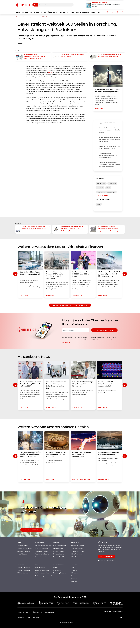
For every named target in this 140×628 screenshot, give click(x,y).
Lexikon (55, 567)
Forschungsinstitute (59, 573)
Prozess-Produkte (58, 551)
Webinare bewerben (24, 570)
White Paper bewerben (78, 554)
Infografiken (57, 570)
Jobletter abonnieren (42, 570)
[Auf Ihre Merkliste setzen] (107, 12)
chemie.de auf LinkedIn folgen (106, 560)
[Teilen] (112, 12)
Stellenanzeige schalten (42, 573)
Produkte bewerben (59, 554)
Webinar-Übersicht (23, 573)
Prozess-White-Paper (77, 551)
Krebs (50, 72)
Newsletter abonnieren (104, 330)
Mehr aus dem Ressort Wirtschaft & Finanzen (70, 305)
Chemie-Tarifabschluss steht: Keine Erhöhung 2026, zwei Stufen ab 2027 (109, 130)
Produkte (74, 570)
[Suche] (71, 5)
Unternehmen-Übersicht (43, 557)
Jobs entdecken (40, 567)
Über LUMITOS (37, 612)
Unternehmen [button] (27, 12)
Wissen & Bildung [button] (82, 12)
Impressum (21, 618)
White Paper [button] (64, 12)
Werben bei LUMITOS (24, 612)
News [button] (18, 12)
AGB (29, 618)
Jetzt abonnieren (106, 556)
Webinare (74, 579)
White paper (75, 573)
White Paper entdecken (78, 545)
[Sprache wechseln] (117, 12)
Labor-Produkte (58, 548)
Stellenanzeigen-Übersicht (43, 576)
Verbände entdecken (41, 551)
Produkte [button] (38, 12)
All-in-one (74, 581)
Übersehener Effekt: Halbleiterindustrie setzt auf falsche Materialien (108, 155)
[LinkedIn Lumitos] (121, 618)
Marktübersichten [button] (51, 12)
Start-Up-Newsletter (24, 551)
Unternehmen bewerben (42, 554)
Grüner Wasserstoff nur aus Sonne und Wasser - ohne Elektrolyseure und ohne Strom (109, 139)
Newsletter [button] (95, 12)
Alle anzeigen (102, 195)
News (72, 567)
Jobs (72, 576)
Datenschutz (37, 618)
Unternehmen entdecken (43, 545)
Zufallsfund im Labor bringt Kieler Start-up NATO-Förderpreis (109, 147)
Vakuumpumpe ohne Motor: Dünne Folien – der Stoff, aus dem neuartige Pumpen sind (109, 165)
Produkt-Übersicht (59, 557)
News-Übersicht (22, 554)
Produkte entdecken (59, 545)
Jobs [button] (72, 12)
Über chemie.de (49, 612)
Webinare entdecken (24, 567)
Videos (55, 576)
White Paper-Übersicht (78, 557)
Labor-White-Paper (77, 548)
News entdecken (23, 545)
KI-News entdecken (32, 530)
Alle (35, 5)
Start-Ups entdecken (41, 548)
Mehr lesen (67, 342)
